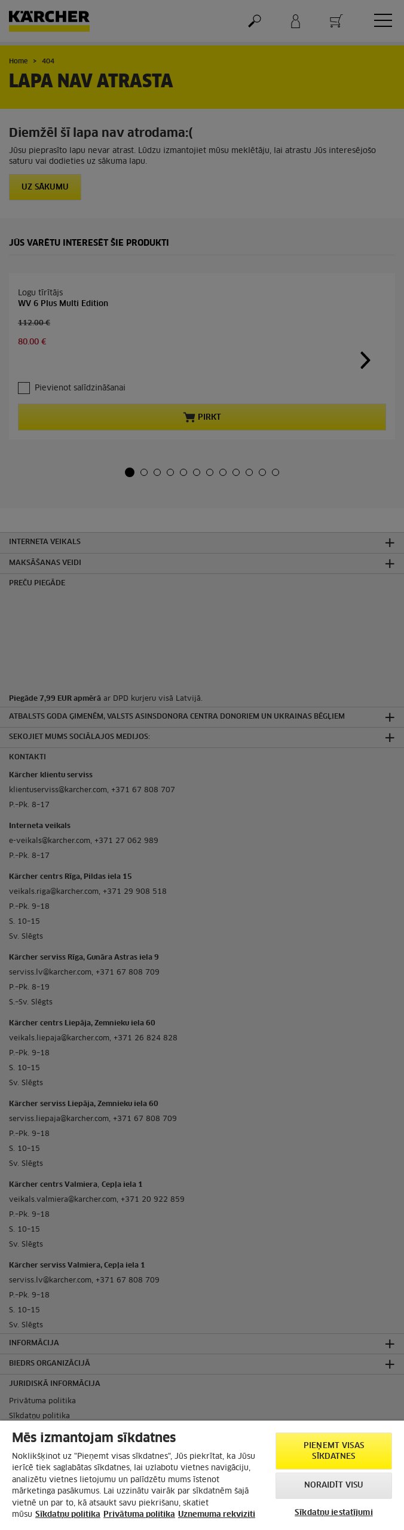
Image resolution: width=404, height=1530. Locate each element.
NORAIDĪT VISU (334, 1485)
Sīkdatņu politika (67, 1515)
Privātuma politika (139, 1515)
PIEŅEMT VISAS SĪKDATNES (334, 1451)
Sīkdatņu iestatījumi (334, 1513)
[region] (202, 1475)
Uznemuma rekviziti (216, 1515)
